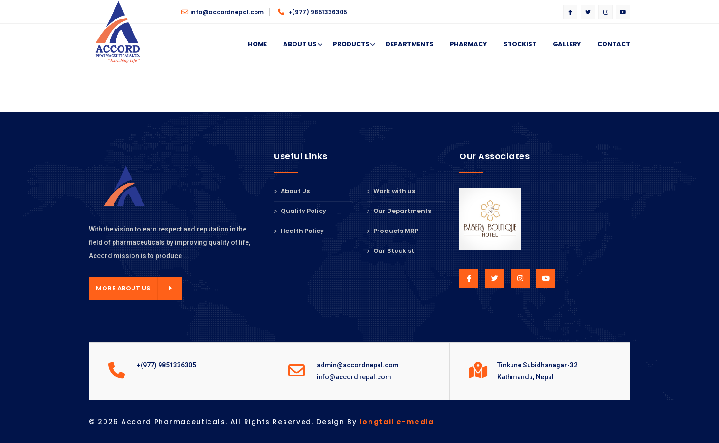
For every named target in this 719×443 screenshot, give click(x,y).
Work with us (391, 191)
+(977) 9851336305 (312, 12)
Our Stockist (390, 250)
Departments (410, 43)
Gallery (567, 43)
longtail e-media (397, 421)
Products (351, 44)
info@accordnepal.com (222, 12)
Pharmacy (468, 43)
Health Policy (299, 230)
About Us (300, 44)
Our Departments (399, 210)
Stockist (520, 43)
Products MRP (392, 230)
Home (257, 43)
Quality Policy (300, 210)
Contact (613, 43)
